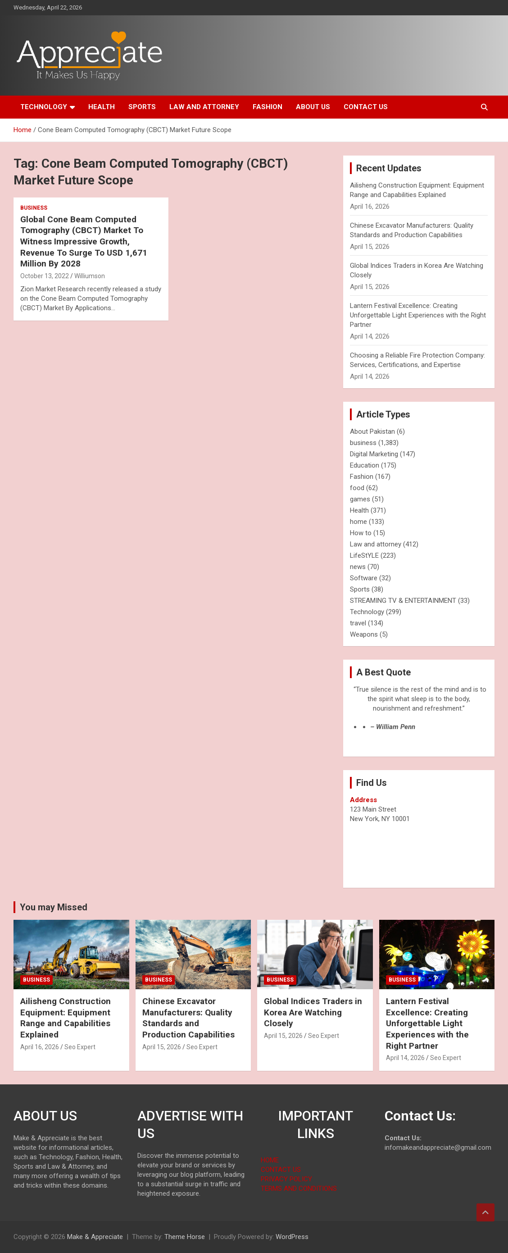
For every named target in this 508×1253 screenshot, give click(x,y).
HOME (270, 1160)
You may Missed (53, 907)
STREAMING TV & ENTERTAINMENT (403, 601)
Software (363, 578)
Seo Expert (79, 1047)
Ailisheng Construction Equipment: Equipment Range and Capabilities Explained (65, 1018)
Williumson (89, 276)
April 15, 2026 (161, 1047)
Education (364, 465)
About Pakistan (372, 431)
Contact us (366, 107)
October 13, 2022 (44, 276)
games (360, 499)
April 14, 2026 (405, 1057)
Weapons (364, 634)
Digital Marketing (374, 454)
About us (313, 107)
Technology (43, 107)
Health (101, 107)
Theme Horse (184, 1237)
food (357, 488)
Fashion (267, 107)
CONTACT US (281, 1170)
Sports (142, 107)
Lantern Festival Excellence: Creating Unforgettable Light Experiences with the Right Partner (418, 315)
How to (361, 533)
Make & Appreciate (95, 1237)
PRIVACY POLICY (286, 1179)
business (33, 208)
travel (358, 623)
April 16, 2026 (39, 1047)
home (358, 522)
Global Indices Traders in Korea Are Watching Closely (313, 1012)
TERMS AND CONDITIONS (299, 1188)
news (358, 567)
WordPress (292, 1237)
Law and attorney (204, 107)
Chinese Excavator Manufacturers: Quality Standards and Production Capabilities (188, 1018)
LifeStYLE (364, 555)
